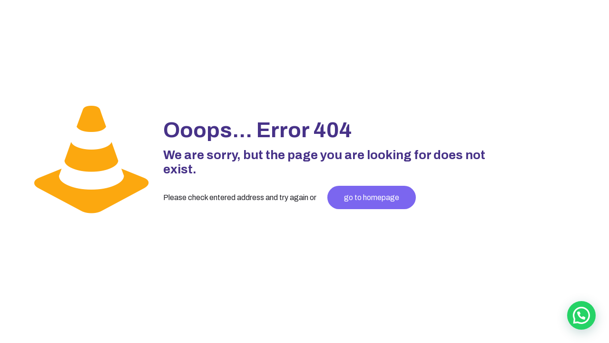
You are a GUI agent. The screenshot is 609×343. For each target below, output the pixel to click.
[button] (581, 315)
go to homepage (371, 197)
